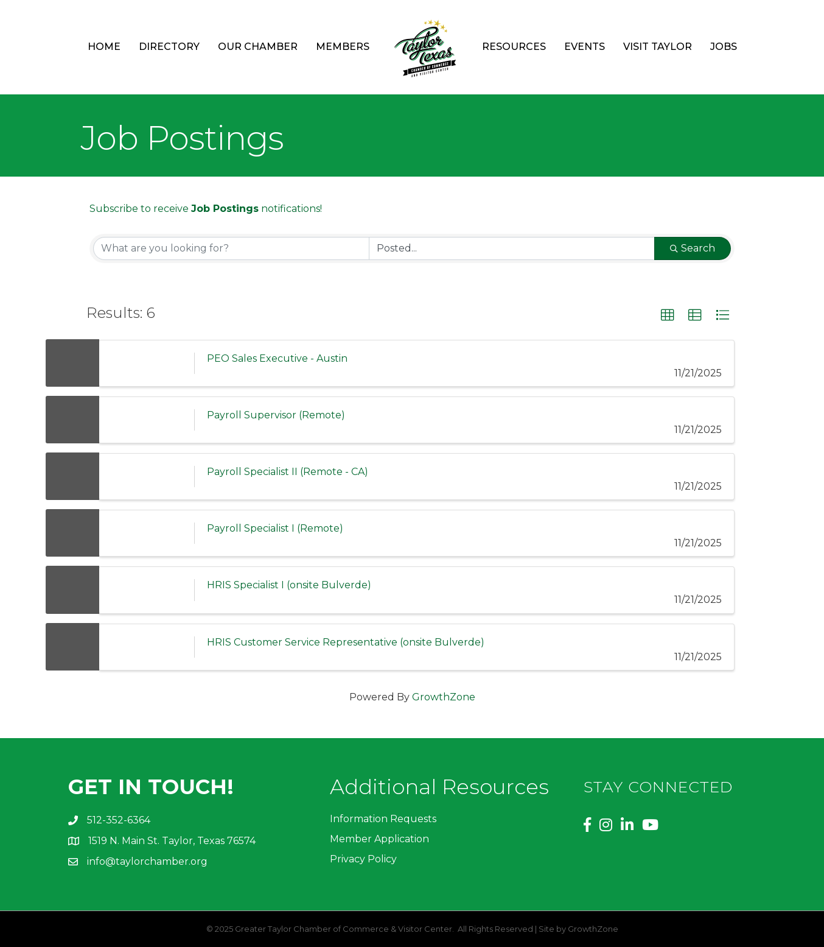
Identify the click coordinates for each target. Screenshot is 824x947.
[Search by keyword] (231, 248)
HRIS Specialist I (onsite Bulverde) (289, 585)
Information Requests (383, 819)
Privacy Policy (363, 859)
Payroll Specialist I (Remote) (275, 528)
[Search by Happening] (512, 248)
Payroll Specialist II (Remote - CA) (287, 471)
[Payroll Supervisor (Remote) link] (146, 419)
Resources (514, 46)
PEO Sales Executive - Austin (277, 358)
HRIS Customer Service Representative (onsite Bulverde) (345, 642)
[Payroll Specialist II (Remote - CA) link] (146, 476)
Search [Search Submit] (692, 248)
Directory (169, 46)
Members (342, 46)
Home (104, 46)
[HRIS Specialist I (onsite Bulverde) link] (146, 589)
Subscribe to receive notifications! (205, 208)
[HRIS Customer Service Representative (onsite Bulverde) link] (146, 647)
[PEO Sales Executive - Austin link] (146, 363)
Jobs (723, 46)
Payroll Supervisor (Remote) (276, 415)
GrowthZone (443, 697)
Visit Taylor (657, 46)
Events (584, 46)
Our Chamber (258, 46)
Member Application (379, 839)
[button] (667, 315)
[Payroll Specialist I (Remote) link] (146, 533)
